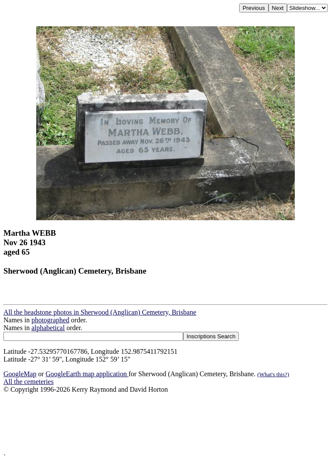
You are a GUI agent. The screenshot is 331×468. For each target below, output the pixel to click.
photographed (50, 320)
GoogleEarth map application (87, 374)
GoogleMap (19, 374)
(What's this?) (273, 374)
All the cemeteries (28, 381)
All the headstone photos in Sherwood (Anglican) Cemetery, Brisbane (99, 312)
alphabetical (48, 327)
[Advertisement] (165, 423)
